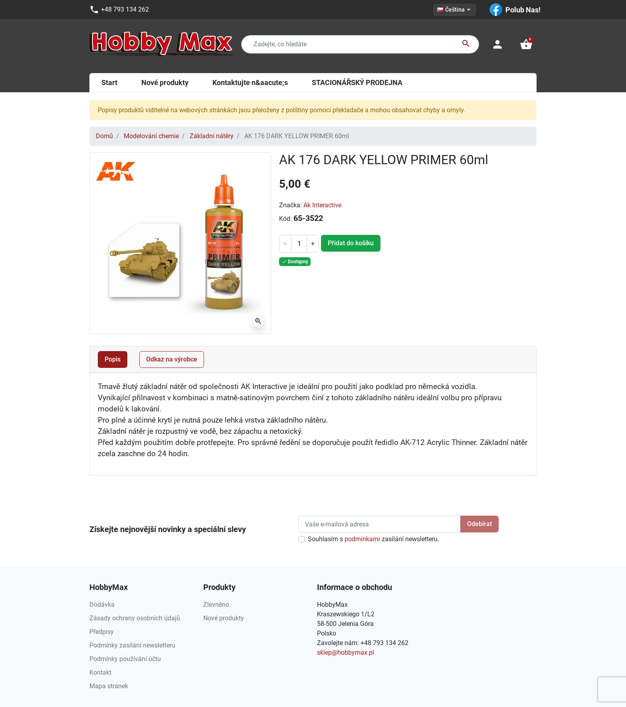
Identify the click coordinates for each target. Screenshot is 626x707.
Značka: (290, 205)
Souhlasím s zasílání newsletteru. (373, 539)
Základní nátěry (212, 136)
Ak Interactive (322, 205)
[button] (526, 44)
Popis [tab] (113, 359)
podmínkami (362, 539)
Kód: (285, 218)
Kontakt (100, 672)
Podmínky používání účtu (125, 659)
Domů (104, 136)
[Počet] (299, 243)
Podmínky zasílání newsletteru (132, 645)
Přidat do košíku (351, 243)
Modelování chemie (151, 136)
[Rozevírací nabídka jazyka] (454, 10)
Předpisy (101, 632)
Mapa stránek (108, 686)
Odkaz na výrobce (171, 359)
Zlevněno (216, 604)
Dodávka (102, 604)
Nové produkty (223, 618)
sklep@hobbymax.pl (345, 652)
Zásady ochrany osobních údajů (134, 618)
